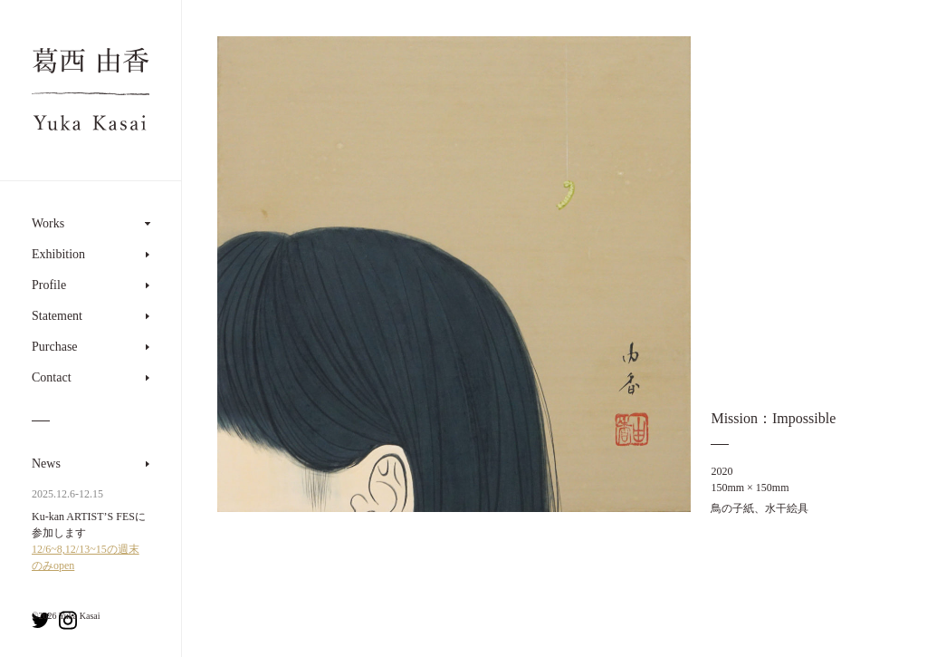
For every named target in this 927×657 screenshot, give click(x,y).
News (46, 464)
